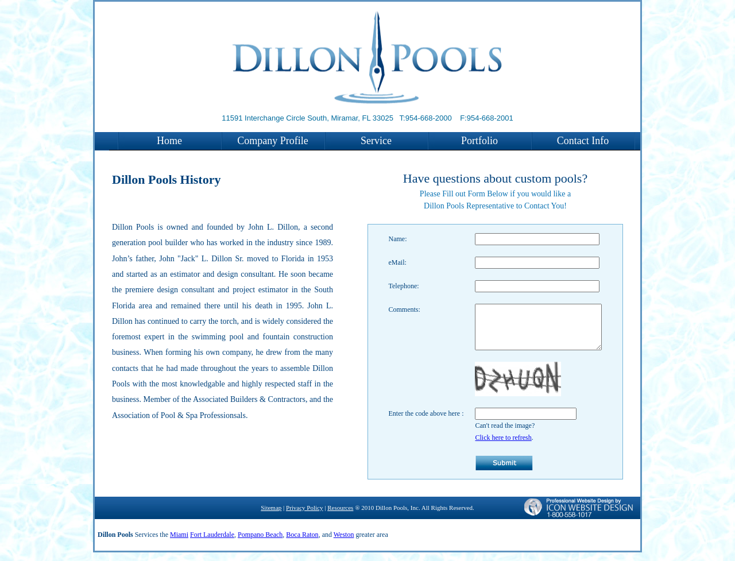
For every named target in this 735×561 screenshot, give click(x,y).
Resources (340, 516)
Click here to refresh (496, 446)
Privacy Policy (304, 516)
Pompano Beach (260, 543)
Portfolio (479, 140)
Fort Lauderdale (212, 543)
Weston (344, 543)
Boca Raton (302, 543)
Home (169, 140)
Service (376, 140)
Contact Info (583, 140)
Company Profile (272, 140)
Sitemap (271, 516)
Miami (179, 543)
